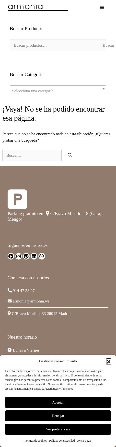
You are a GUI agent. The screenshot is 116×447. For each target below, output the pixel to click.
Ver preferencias (58, 429)
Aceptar (58, 402)
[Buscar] (70, 155)
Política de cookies (35, 440)
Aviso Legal (84, 440)
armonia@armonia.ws (31, 301)
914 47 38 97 (24, 290)
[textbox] (58, 91)
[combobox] (58, 88)
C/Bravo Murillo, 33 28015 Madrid (41, 313)
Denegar (58, 416)
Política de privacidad (62, 440)
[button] (108, 361)
